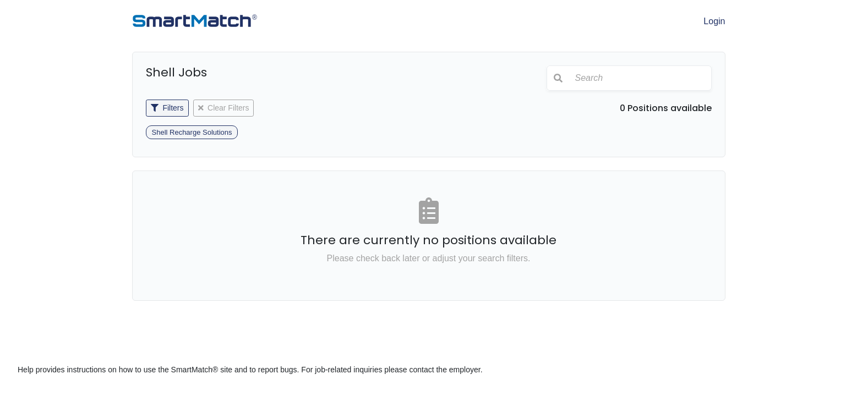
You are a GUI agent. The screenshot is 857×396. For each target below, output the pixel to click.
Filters (167, 107)
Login (714, 21)
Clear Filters (223, 107)
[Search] (640, 78)
